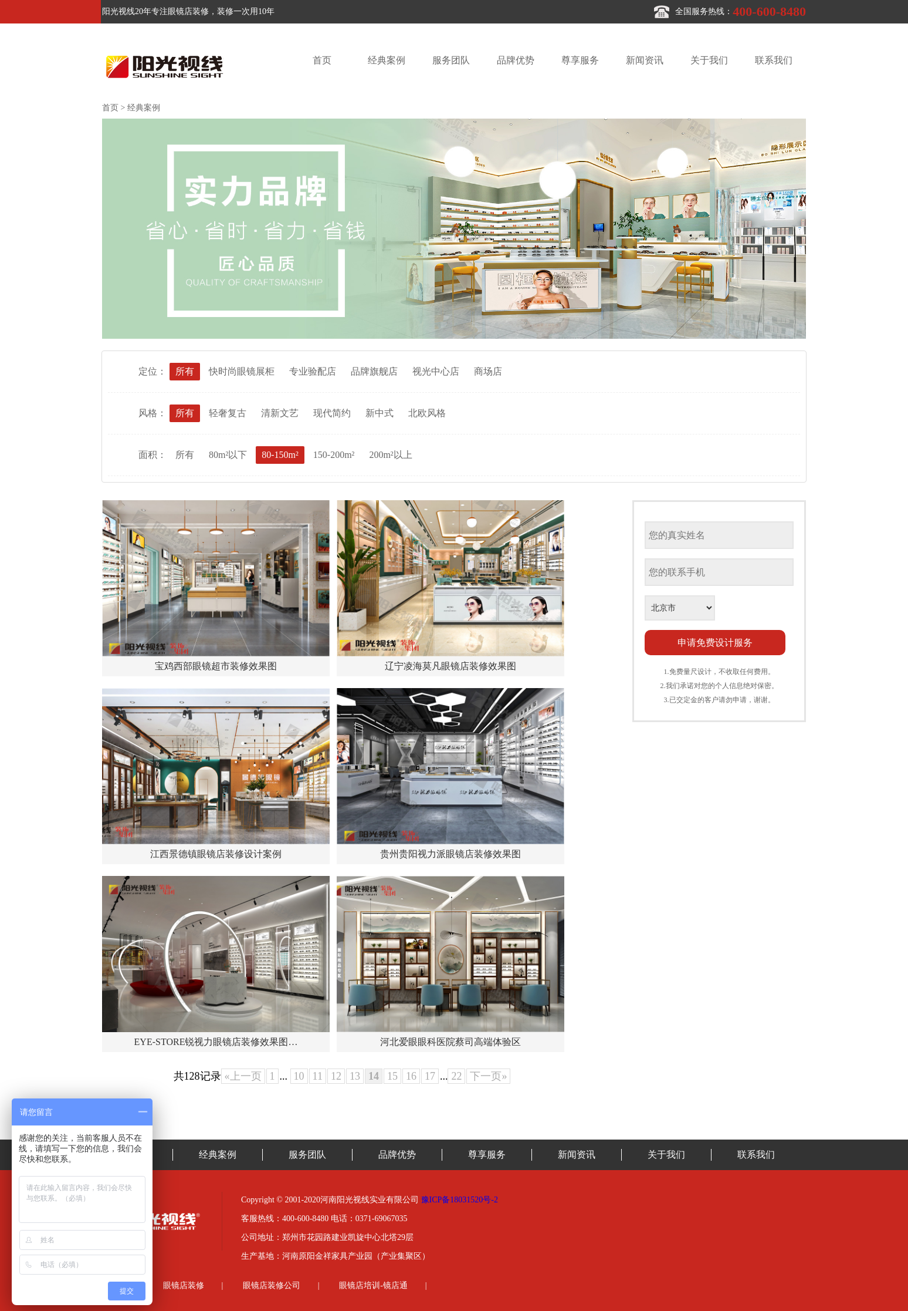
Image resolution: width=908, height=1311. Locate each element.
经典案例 (386, 60)
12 (336, 1076)
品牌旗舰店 (374, 371)
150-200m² (334, 455)
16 (411, 1076)
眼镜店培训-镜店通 (373, 1285)
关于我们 (709, 60)
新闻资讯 (644, 60)
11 (318, 1076)
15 (392, 1076)
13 (355, 1076)
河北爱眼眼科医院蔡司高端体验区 (450, 1042)
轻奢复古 (227, 413)
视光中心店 (435, 371)
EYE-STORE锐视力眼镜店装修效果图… (216, 1042)
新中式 (379, 413)
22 (456, 1076)
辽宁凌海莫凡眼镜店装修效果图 (450, 666)
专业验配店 (312, 371)
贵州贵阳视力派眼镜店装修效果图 (450, 854)
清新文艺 (280, 413)
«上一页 (243, 1076)
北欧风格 (427, 413)
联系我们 (773, 60)
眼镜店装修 (183, 1285)
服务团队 (451, 60)
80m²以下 (228, 455)
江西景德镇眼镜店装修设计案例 (216, 854)
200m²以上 (390, 455)
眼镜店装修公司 (271, 1285)
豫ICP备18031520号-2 (459, 1199)
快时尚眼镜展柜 (242, 371)
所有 (184, 371)
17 (430, 1076)
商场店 (488, 371)
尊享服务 (580, 60)
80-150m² (280, 455)
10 (299, 1076)
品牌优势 (515, 60)
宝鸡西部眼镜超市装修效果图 (216, 666)
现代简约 (332, 413)
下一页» (488, 1076)
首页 (322, 60)
